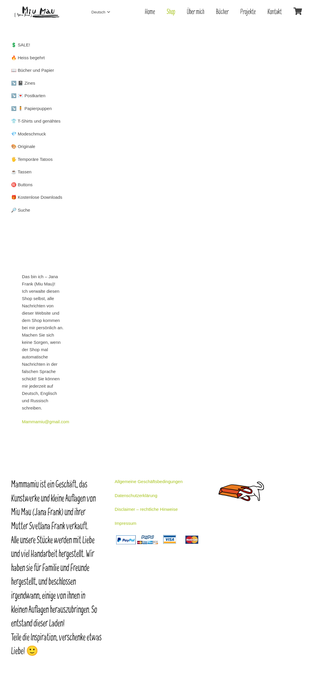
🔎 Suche (20, 210)
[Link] (36, 12)
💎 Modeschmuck (28, 133)
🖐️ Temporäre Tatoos (32, 159)
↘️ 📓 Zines (23, 83)
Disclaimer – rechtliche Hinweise (146, 509)
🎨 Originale (23, 146)
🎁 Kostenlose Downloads (36, 197)
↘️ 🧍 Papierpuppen (31, 108)
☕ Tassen (21, 171)
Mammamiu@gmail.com (45, 421)
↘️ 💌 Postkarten (28, 95)
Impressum (125, 523)
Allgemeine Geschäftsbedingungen (149, 481)
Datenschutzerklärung (136, 495)
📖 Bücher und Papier (32, 70)
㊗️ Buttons (22, 184)
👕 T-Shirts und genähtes (36, 121)
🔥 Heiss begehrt (28, 57)
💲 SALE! (20, 44)
